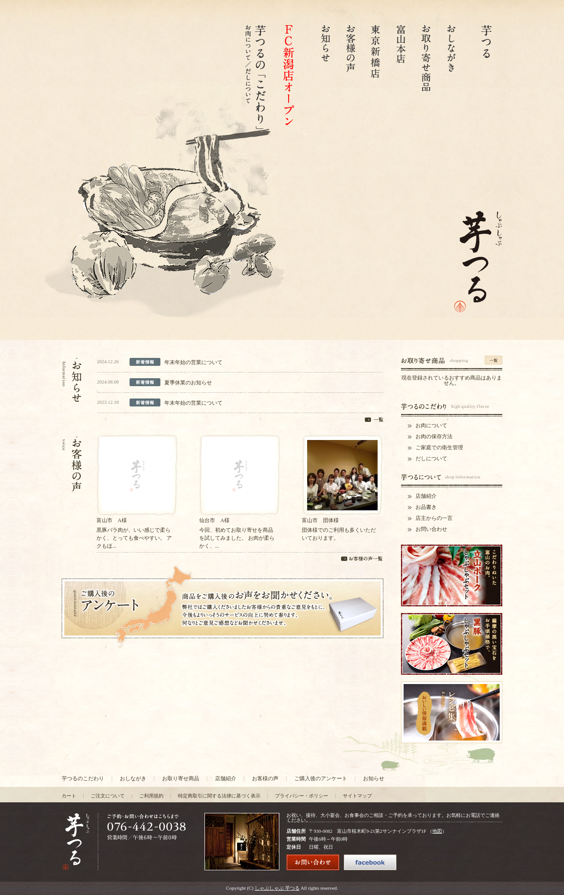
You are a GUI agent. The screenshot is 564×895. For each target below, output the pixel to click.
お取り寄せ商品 (180, 778)
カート (69, 795)
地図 (437, 831)
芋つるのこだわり (83, 778)
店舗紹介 (426, 496)
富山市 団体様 (320, 520)
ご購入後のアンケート (320, 778)
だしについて (431, 458)
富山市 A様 (111, 520)
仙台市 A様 (214, 520)
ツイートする (441, 863)
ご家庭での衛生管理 (439, 447)
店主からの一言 (434, 518)
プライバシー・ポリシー (301, 795)
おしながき (133, 778)
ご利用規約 (151, 795)
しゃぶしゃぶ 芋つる (277, 888)
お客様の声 (265, 778)
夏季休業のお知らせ (188, 383)
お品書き (426, 507)
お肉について (431, 425)
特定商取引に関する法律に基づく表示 (219, 795)
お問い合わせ (431, 529)
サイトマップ (357, 795)
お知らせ (373, 778)
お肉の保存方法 (434, 436)
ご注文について (108, 795)
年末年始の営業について (193, 362)
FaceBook (480, 866)
